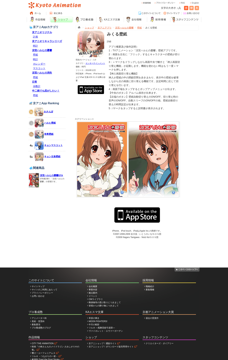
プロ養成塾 (35, 312)
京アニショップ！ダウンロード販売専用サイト (111, 346)
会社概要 (93, 286)
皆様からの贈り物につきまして (104, 305)
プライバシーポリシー (42, 293)
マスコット (39, 68)
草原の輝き (94, 318)
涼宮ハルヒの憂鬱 (42, 50)
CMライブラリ (96, 299)
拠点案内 (93, 293)
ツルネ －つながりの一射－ (45, 356)
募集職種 (150, 289)
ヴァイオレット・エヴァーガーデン (106, 331)
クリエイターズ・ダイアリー (159, 343)
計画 (35, 36)
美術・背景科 (38, 321)
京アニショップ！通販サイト (102, 343)
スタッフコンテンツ (155, 337)
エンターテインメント (95, 63)
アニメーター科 (39, 318)
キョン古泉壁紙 (52, 156)
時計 (35, 45)
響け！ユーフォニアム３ (43, 353)
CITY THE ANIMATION (43, 343)
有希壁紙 (48, 134)
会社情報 (91, 280)
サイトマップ (38, 286)
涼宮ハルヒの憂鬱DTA (51, 175)
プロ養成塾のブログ (41, 328)
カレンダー (39, 63)
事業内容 (93, 289)
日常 (34, 81)
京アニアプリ (105, 27)
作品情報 (34, 337)
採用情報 (148, 280)
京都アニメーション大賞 (158, 312)
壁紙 (35, 54)
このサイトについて (41, 280)
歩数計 (36, 86)
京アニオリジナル (42, 32)
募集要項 (36, 324)
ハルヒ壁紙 (50, 122)
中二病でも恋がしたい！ (45, 90)
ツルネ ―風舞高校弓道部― (102, 328)
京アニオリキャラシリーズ (47, 41)
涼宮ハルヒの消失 (42, 72)
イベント (93, 296)
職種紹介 (150, 286)
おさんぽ (48, 111)
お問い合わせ (38, 296)
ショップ (89, 27)
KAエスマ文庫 (94, 312)
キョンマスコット (53, 145)
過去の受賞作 (152, 318)
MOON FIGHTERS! (98, 321)
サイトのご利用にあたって (44, 289)
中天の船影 (94, 324)
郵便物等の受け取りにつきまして (105, 302)
